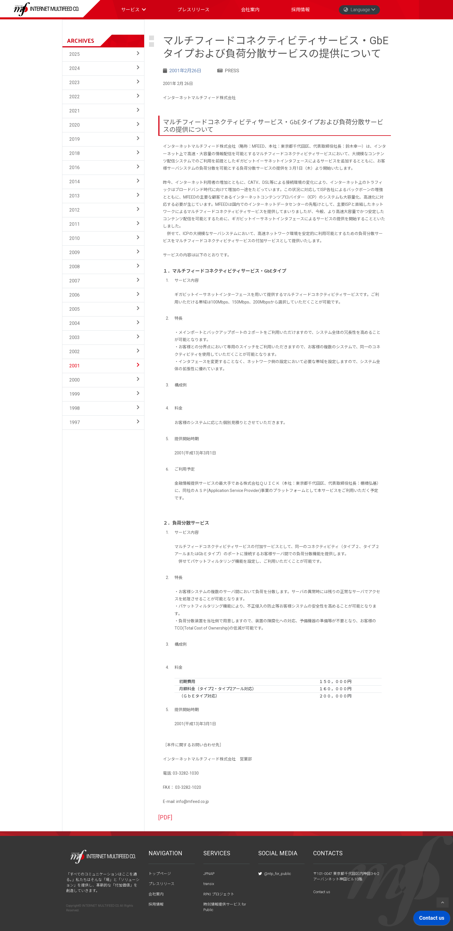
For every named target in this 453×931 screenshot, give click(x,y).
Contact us (321, 892)
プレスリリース (193, 9)
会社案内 (250, 9)
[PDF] (165, 817)
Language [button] (359, 9)
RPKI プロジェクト (218, 894)
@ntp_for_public (274, 873)
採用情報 (300, 9)
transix (208, 884)
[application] (432, 919)
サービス (136, 11)
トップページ (159, 873)
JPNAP (208, 873)
